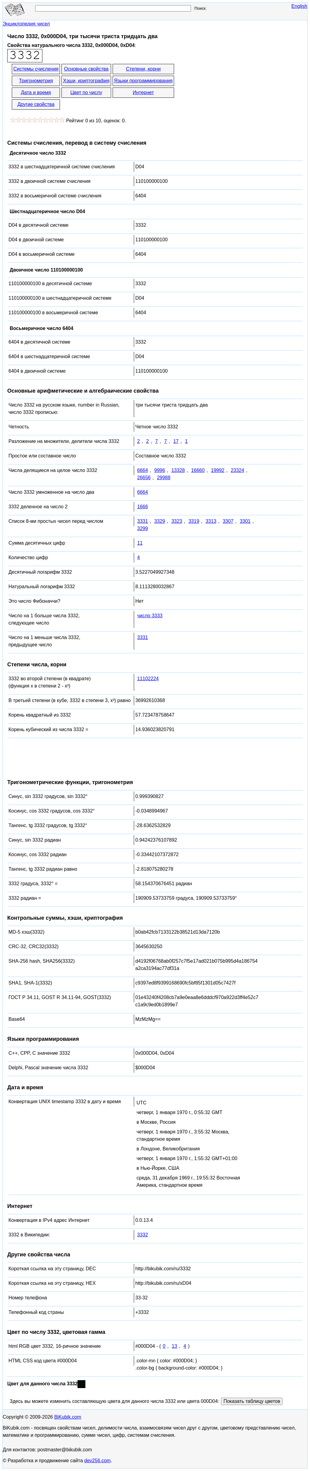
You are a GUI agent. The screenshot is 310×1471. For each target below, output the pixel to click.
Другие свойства (35, 104)
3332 (142, 1234)
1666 (142, 506)
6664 (142, 470)
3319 (193, 521)
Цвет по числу (86, 92)
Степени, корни (143, 68)
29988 (163, 477)
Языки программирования (143, 80)
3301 (245, 521)
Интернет (143, 92)
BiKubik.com (67, 1417)
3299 (142, 528)
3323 (176, 521)
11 (140, 543)
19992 (218, 470)
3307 (228, 521)
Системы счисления (35, 68)
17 (176, 441)
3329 (159, 521)
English (299, 6)
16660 (198, 470)
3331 (142, 521)
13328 (178, 470)
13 (174, 1346)
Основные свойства (86, 68)
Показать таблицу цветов (251, 1401)
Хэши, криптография (86, 80)
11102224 (148, 678)
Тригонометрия (36, 80)
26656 (144, 477)
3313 (211, 521)
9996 (159, 470)
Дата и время (36, 92)
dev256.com (97, 1460)
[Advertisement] (229, 87)
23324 (237, 470)
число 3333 (150, 615)
